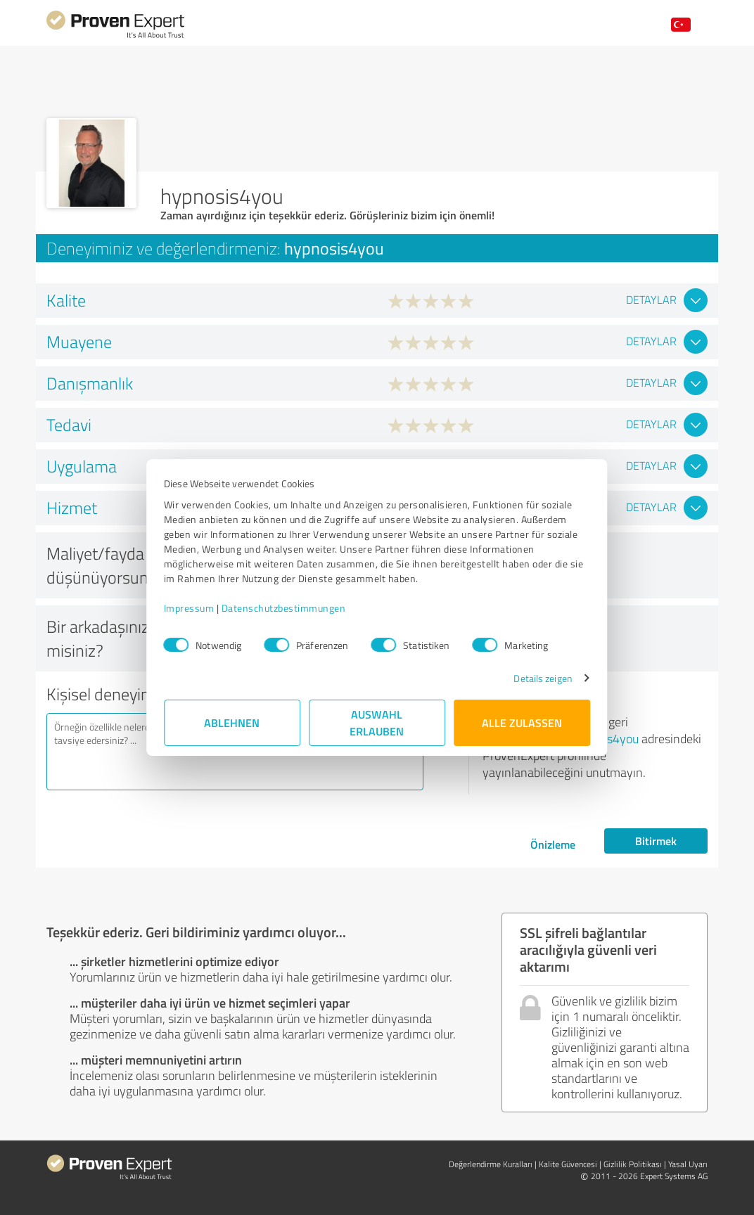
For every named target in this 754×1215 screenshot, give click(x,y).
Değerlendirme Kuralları (490, 1164)
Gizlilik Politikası (632, 1164)
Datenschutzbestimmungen (284, 608)
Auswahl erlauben (377, 722)
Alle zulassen (522, 722)
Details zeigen (542, 678)
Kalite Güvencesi (568, 1164)
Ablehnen (232, 722)
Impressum (189, 608)
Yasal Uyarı (688, 1164)
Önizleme (552, 844)
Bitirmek (656, 840)
